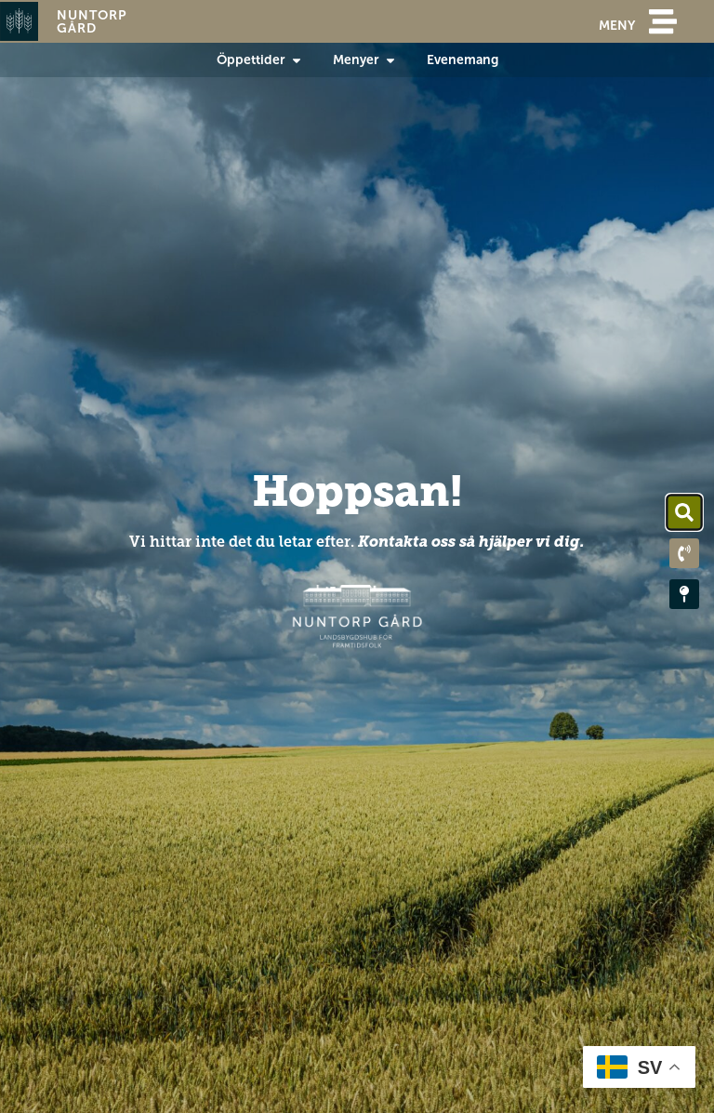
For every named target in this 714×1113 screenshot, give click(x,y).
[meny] (663, 21)
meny (617, 25)
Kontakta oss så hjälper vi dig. (471, 541)
